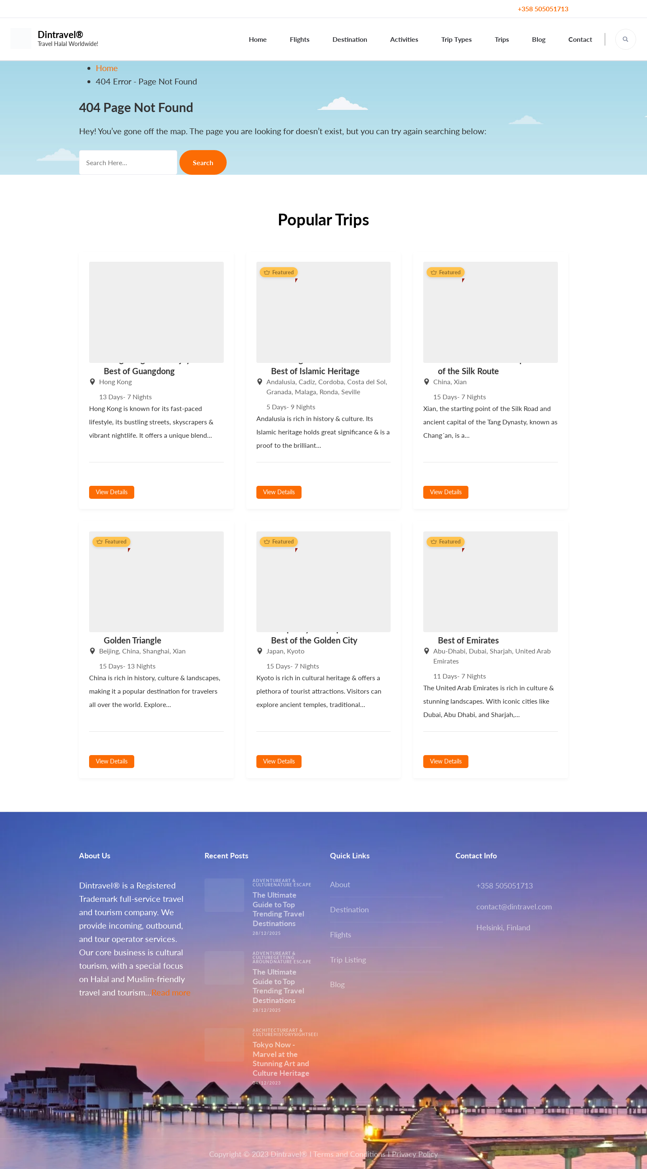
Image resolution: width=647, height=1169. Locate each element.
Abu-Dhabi (449, 651)
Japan (275, 651)
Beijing (109, 651)
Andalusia (280, 381)
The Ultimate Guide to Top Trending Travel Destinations (278, 909)
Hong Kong (115, 381)
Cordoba (331, 381)
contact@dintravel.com (514, 906)
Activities (404, 39)
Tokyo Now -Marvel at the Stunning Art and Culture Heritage (281, 1058)
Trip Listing (348, 959)
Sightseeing (309, 1034)
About (340, 884)
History (284, 1034)
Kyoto (295, 651)
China (441, 381)
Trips (502, 39)
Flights (299, 39)
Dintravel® (60, 34)
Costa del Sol (366, 381)
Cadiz (307, 381)
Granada (279, 392)
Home (258, 39)
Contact (580, 39)
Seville (350, 392)
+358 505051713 (543, 9)
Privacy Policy (415, 1154)
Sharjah (501, 651)
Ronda (329, 392)
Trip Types (456, 39)
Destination (349, 39)
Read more (171, 992)
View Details (112, 491)
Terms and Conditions (349, 1154)
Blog (538, 39)
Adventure (267, 880)
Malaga (305, 392)
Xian (460, 381)
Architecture (271, 1030)
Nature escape (293, 884)
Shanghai (156, 651)
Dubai (477, 651)
